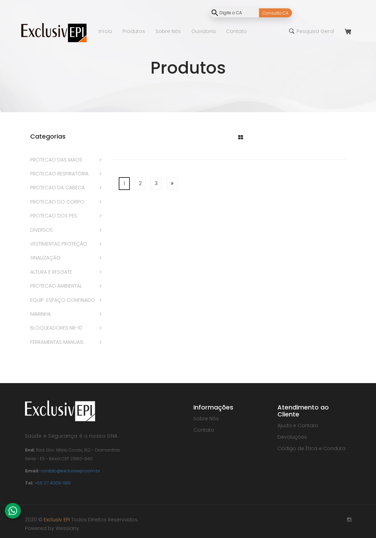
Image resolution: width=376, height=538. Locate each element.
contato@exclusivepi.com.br (70, 471)
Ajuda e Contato (297, 425)
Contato (203, 430)
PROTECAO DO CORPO (57, 201)
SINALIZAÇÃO (45, 257)
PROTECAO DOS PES (53, 215)
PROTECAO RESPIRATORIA (59, 173)
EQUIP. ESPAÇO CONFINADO (62, 300)
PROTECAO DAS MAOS (56, 159)
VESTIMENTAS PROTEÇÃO (58, 243)
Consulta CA (275, 13)
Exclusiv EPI (57, 519)
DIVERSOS (41, 229)
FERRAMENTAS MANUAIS (57, 342)
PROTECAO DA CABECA (57, 187)
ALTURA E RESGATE (51, 271)
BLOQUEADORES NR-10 (56, 327)
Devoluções (292, 436)
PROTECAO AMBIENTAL (56, 285)
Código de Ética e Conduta (311, 448)
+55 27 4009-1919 (52, 483)
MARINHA (40, 314)
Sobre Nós (206, 418)
